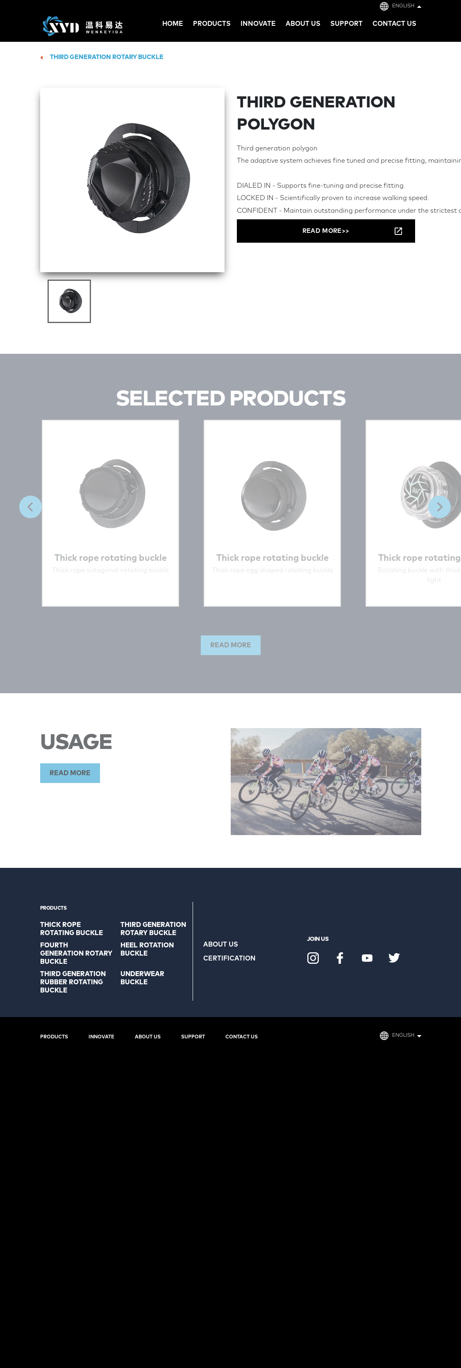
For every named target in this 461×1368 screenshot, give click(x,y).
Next (439, 507)
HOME (172, 23)
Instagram (313, 958)
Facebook (340, 958)
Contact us (394, 23)
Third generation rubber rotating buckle (73, 982)
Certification (229, 958)
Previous (30, 507)
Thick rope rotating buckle (71, 929)
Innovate (258, 23)
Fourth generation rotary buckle (76, 953)
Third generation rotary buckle (107, 57)
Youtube (367, 958)
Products (54, 1037)
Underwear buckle (142, 978)
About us (303, 23)
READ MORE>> (325, 231)
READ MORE (70, 773)
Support (346, 23)
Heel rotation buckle (147, 949)
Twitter (394, 958)
